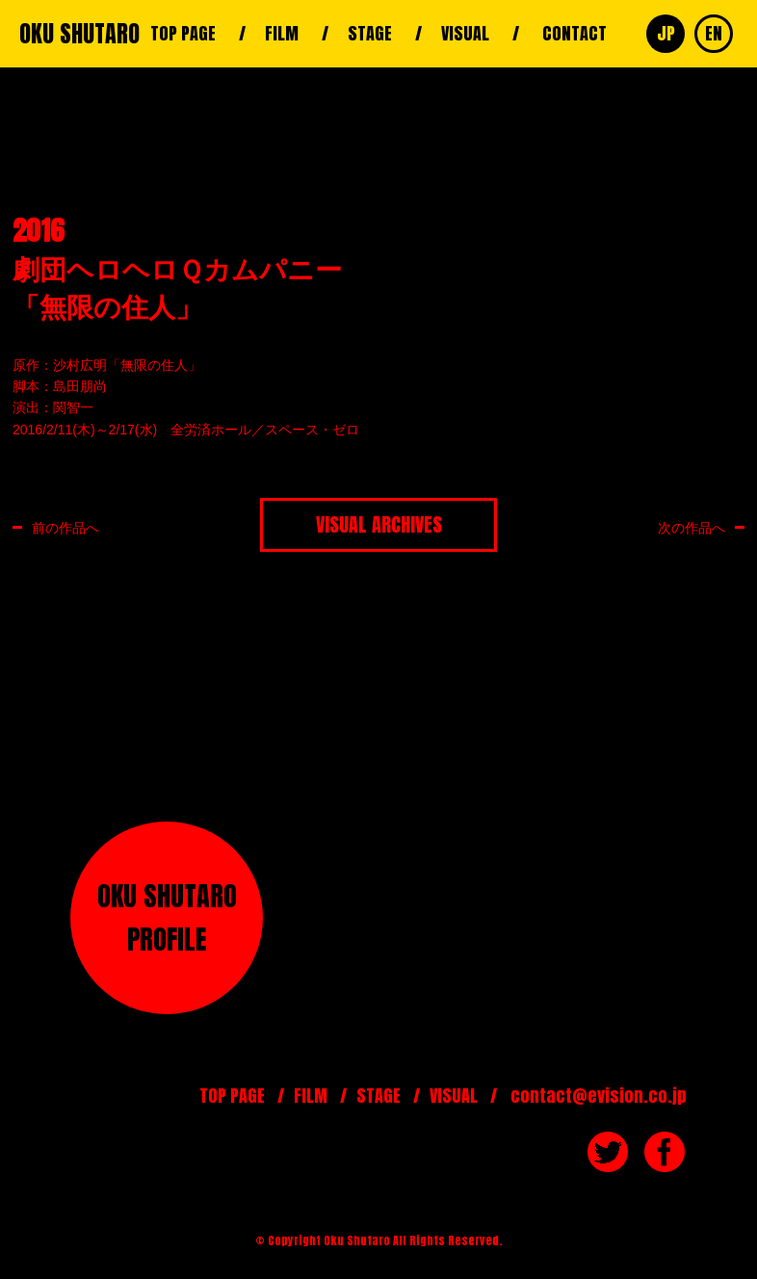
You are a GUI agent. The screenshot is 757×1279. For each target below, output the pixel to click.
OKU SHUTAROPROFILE (167, 917)
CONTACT (574, 33)
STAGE (370, 33)
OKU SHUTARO (79, 33)
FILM (282, 33)
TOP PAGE (183, 33)
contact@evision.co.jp (598, 1096)
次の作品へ (691, 527)
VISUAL (465, 33)
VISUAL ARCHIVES (379, 524)
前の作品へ (65, 527)
